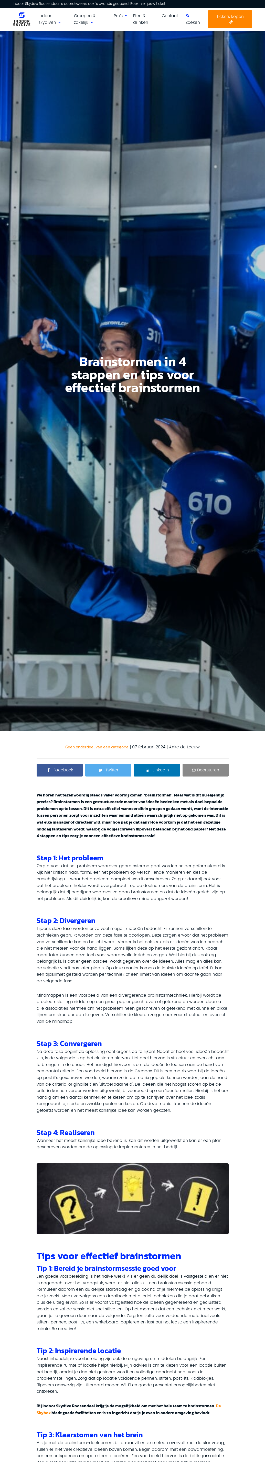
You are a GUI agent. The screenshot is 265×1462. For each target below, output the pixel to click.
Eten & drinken (140, 19)
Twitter (112, 770)
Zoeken (193, 22)
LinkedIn (161, 770)
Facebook (63, 770)
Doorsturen (208, 770)
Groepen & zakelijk (85, 19)
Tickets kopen (230, 16)
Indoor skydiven (47, 19)
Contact (170, 16)
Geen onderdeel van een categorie (97, 747)
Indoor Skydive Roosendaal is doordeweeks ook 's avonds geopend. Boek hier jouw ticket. (89, 3)
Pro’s (118, 16)
